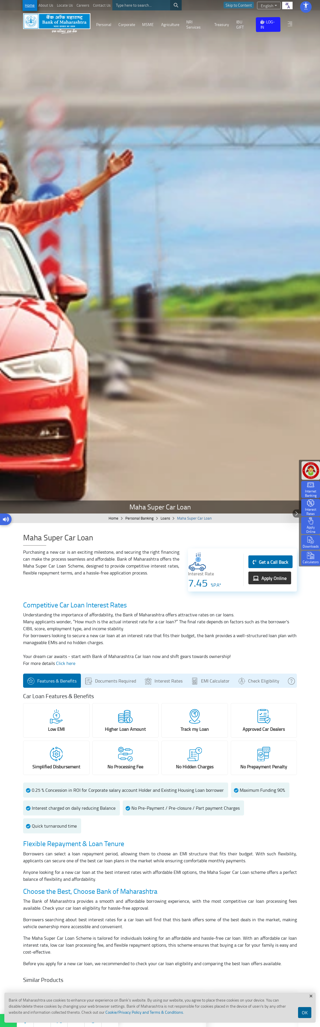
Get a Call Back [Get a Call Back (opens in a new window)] (270, 562)
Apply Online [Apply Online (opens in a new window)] (269, 578)
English (267, 5)
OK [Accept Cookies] (305, 1012)
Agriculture (170, 24)
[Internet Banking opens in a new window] (310, 489)
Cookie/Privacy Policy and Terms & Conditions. (144, 1012)
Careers (83, 5)
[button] (310, 507)
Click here (65, 663)
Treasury (221, 24)
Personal (103, 24)
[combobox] (287, 5)
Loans (165, 518)
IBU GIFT (240, 24)
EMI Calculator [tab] (211, 681)
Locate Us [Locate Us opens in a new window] (65, 5)
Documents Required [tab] (111, 681)
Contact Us (102, 5)
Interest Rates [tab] (165, 681)
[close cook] (311, 996)
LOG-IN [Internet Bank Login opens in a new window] (267, 24)
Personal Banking (139, 518)
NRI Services (193, 24)
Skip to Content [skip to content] (239, 5)
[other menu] (290, 23)
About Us (45, 5)
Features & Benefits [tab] (53, 681)
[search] (176, 5)
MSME (148, 24)
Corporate (126, 24)
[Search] (147, 5)
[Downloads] (310, 542)
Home (30, 5)
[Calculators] (310, 558)
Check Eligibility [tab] (259, 681)
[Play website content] (6, 519)
